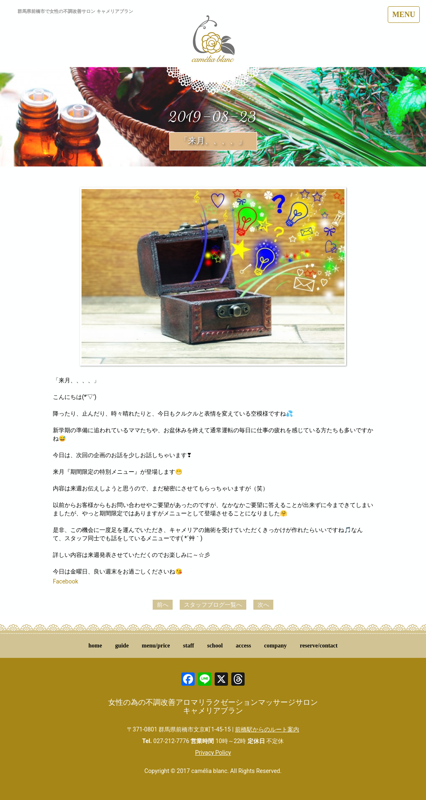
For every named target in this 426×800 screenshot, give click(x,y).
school (215, 645)
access (243, 645)
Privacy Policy (213, 752)
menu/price (156, 645)
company (275, 645)
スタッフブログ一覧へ (213, 604)
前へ (162, 604)
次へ (263, 604)
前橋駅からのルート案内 (267, 729)
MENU (403, 14)
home (95, 645)
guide (122, 645)
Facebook (65, 581)
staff (188, 645)
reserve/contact (319, 645)
